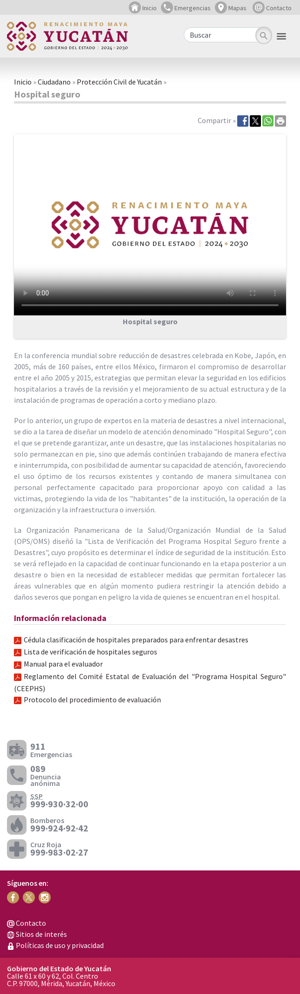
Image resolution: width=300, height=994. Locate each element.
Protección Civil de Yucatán (119, 81)
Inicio (143, 8)
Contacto (272, 8)
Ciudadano (54, 81)
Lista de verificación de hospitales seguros (90, 651)
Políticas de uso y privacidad (55, 945)
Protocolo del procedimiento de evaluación (92, 699)
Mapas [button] (231, 8)
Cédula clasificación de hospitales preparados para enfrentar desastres (136, 639)
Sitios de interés (37, 934)
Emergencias (186, 8)
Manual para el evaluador (63, 663)
